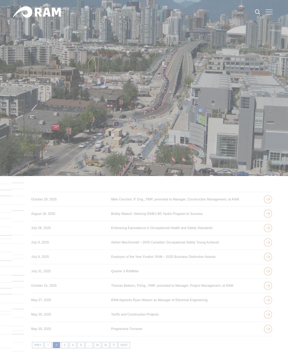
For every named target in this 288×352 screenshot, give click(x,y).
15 (97, 345)
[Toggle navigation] (269, 12)
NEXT (124, 345)
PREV (37, 345)
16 (105, 345)
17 (114, 345)
